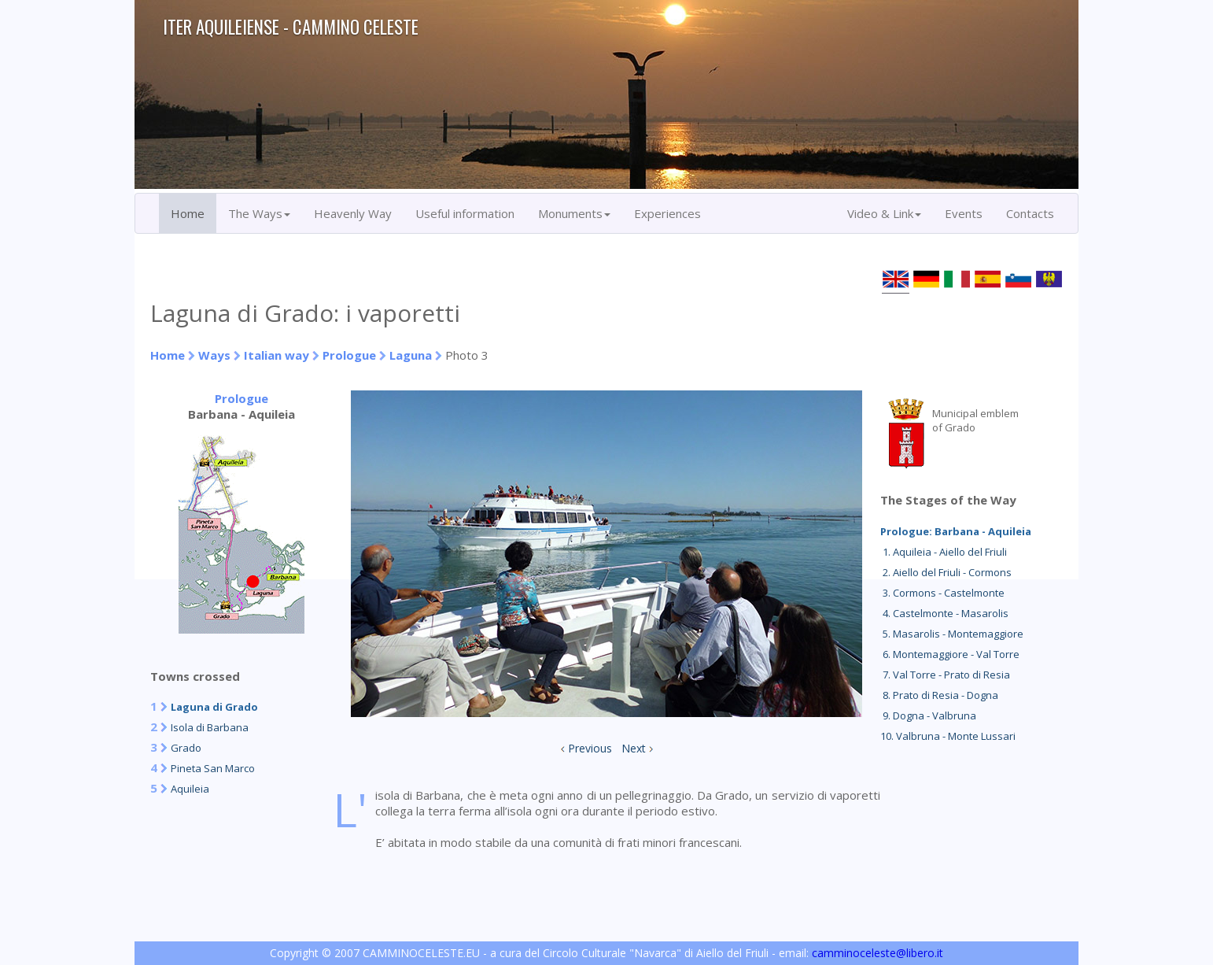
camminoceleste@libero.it (877, 952)
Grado (186, 748)
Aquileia (190, 789)
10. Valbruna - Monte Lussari (948, 736)
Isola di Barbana (210, 727)
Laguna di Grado (214, 707)
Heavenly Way (353, 213)
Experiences (667, 213)
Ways (214, 355)
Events (964, 213)
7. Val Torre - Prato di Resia (945, 674)
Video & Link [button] (884, 213)
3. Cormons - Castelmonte (942, 593)
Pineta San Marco (213, 768)
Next (633, 748)
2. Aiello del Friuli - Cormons (946, 572)
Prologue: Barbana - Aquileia (955, 531)
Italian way (276, 355)
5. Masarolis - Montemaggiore (951, 634)
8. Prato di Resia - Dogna (939, 695)
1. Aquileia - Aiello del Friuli (943, 552)
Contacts (1030, 213)
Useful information (464, 213)
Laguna (410, 355)
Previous (590, 748)
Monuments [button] (574, 213)
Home (188, 213)
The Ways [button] (259, 213)
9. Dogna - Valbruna (928, 715)
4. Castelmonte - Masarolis (944, 613)
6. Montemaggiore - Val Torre (949, 654)
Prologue (349, 355)
